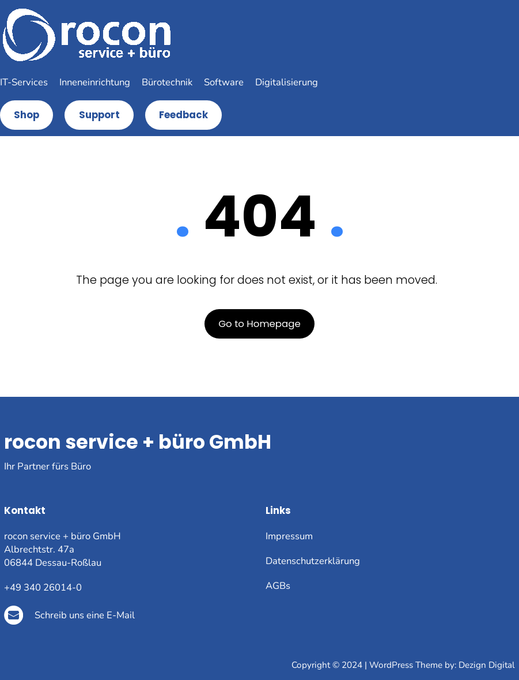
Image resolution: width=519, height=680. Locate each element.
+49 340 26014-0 (43, 587)
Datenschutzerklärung (313, 561)
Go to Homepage (259, 323)
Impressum (289, 536)
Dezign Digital (487, 665)
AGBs (278, 585)
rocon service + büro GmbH (137, 442)
